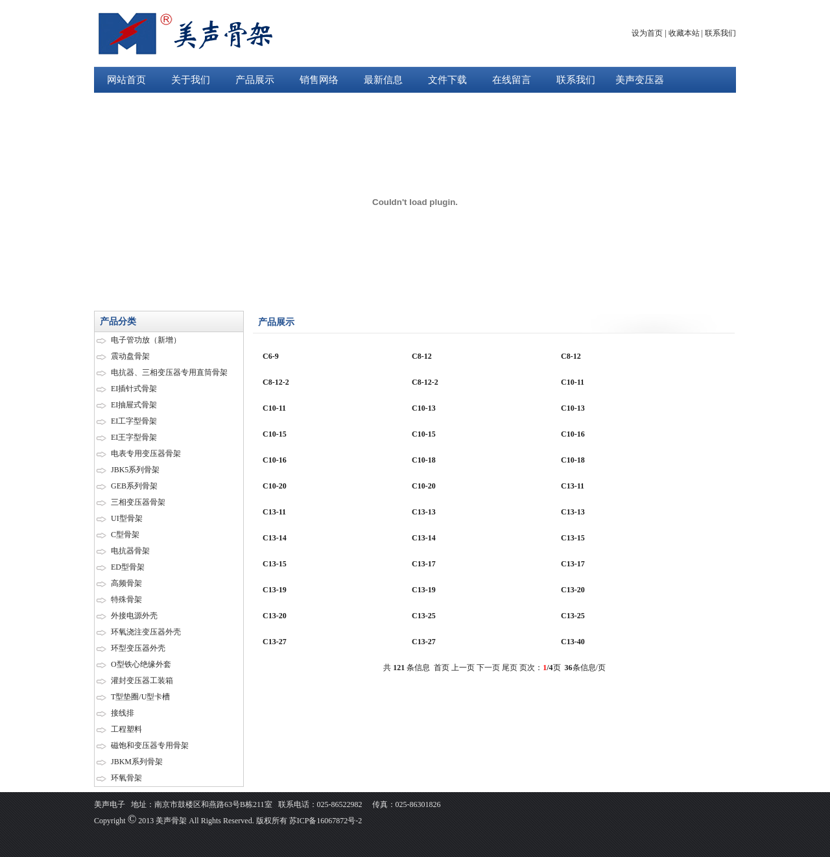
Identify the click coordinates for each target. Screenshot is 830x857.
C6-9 (271, 356)
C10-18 (424, 460)
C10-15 (275, 434)
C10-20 (275, 485)
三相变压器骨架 (138, 502)
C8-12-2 (276, 382)
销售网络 (319, 80)
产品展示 (254, 80)
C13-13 (424, 511)
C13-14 (275, 537)
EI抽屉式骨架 (134, 404)
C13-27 (275, 641)
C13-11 (572, 485)
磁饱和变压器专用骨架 (150, 745)
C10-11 (572, 382)
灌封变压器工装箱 (142, 680)
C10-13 (424, 408)
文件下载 (447, 80)
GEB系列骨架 (134, 485)
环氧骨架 (126, 777)
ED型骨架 (128, 567)
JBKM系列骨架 (137, 761)
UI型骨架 (127, 518)
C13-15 (573, 537)
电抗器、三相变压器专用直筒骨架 (169, 372)
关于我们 (190, 80)
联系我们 (720, 33)
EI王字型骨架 (134, 437)
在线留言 (511, 80)
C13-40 (573, 641)
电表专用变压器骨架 (146, 453)
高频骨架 (126, 583)
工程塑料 (126, 729)
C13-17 (424, 563)
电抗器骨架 (130, 550)
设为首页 (647, 33)
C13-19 (275, 589)
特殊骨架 (126, 599)
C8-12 (422, 356)
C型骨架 (125, 534)
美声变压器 (639, 80)
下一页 (488, 667)
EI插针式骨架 (134, 388)
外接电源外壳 (134, 615)
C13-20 (573, 589)
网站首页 (126, 80)
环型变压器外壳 (138, 648)
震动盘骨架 (130, 356)
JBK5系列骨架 (135, 469)
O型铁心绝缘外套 (141, 664)
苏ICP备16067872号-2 (324, 820)
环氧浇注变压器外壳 (146, 631)
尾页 (509, 667)
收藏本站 (684, 33)
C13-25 (424, 615)
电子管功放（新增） (146, 339)
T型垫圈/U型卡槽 (140, 696)
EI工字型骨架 (134, 421)
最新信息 (383, 80)
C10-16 (573, 434)
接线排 (122, 713)
